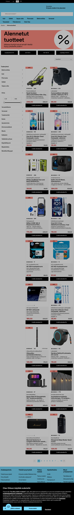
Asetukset (62, 498)
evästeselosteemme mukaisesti (12, 493)
